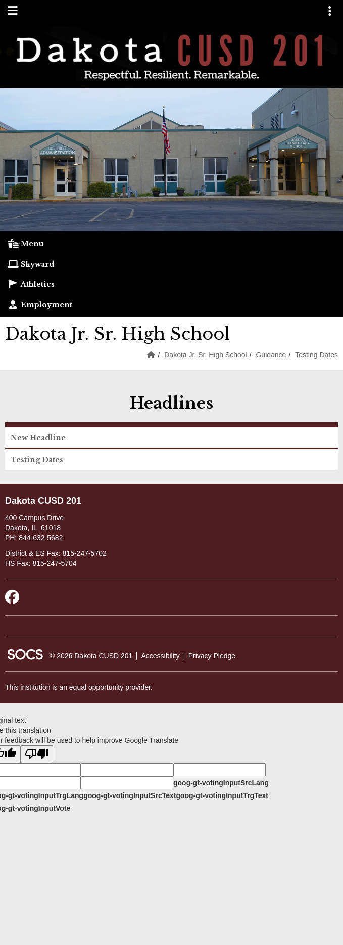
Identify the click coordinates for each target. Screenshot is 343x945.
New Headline (38, 437)
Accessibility (160, 656)
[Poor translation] (37, 754)
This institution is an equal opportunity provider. (79, 687)
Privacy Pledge (211, 656)
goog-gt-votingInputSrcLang (221, 783)
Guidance (271, 355)
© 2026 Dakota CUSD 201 (91, 656)
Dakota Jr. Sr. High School (205, 355)
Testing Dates (316, 355)
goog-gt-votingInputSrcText (129, 795)
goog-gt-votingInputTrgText (222, 795)
